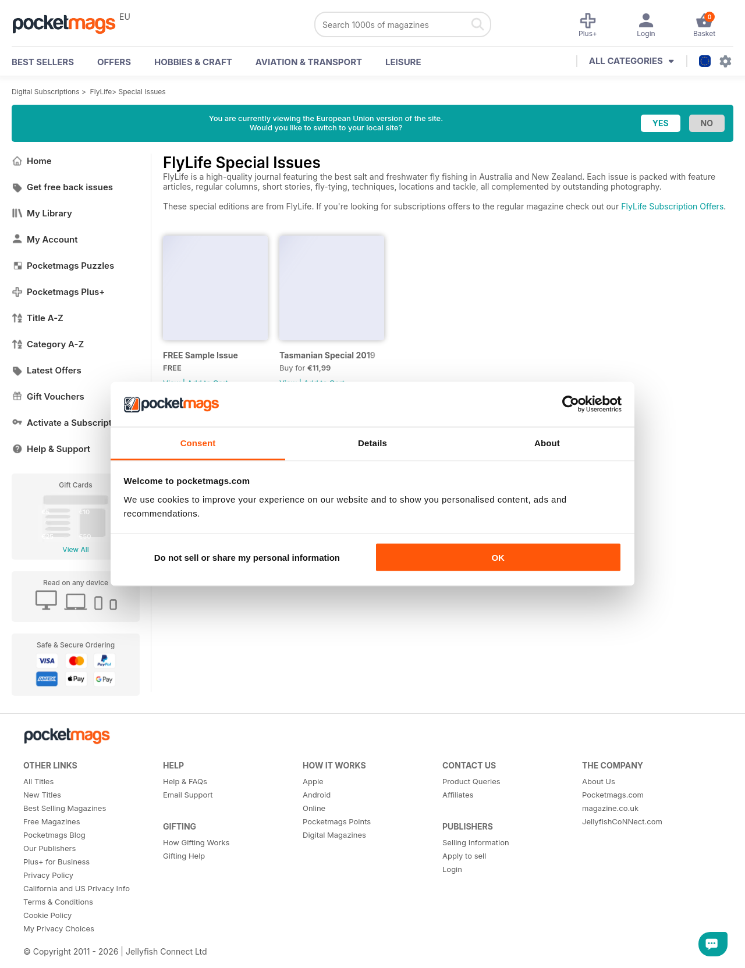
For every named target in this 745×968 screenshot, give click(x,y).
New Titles (42, 794)
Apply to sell (464, 855)
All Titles (38, 781)
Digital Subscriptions (46, 91)
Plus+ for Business (56, 861)
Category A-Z (48, 344)
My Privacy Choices (58, 928)
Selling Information (475, 842)
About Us (598, 781)
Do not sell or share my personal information (247, 558)
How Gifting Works (196, 842)
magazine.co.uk (610, 808)
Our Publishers (49, 848)
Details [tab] (372, 442)
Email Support (188, 794)
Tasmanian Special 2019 (327, 355)
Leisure (403, 61)
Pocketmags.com (613, 794)
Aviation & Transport (309, 61)
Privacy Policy (48, 875)
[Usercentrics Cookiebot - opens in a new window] (571, 404)
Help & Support (51, 448)
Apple (313, 781)
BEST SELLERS (43, 61)
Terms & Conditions (58, 901)
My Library (42, 213)
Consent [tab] (198, 442)
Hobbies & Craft (193, 61)
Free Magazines (51, 821)
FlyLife (101, 91)
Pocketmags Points (337, 821)
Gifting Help (184, 855)
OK (498, 558)
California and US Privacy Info (76, 888)
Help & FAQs (185, 781)
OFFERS (114, 61)
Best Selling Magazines (64, 808)
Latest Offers (46, 370)
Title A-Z (37, 317)
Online (314, 808)
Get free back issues (62, 187)
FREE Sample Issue (200, 355)
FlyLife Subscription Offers (672, 206)
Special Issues (142, 91)
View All (75, 549)
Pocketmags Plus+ (58, 291)
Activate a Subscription (68, 422)
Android (317, 794)
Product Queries (471, 781)
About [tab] (547, 442)
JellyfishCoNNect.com (622, 821)
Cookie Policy (47, 915)
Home (32, 160)
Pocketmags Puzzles (63, 265)
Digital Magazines (334, 834)
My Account (45, 239)
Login (452, 869)
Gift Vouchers (48, 396)
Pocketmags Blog (54, 834)
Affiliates (457, 794)
